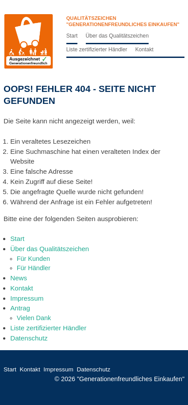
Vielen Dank (34, 317)
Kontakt (144, 49)
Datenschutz (28, 338)
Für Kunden (33, 258)
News (18, 278)
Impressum (26, 298)
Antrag (20, 308)
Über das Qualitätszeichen (117, 36)
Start (72, 36)
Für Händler (33, 267)
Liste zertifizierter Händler (96, 49)
